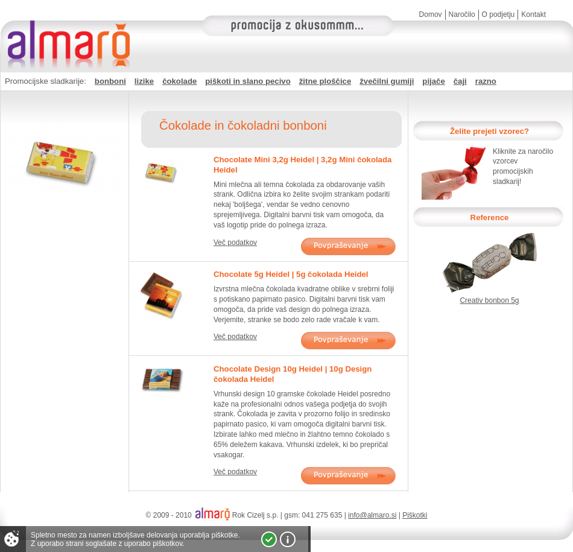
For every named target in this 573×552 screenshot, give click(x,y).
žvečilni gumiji (386, 81)
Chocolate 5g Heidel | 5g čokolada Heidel (291, 274)
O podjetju (498, 14)
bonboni (110, 81)
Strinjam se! (269, 539)
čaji (460, 81)
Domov (430, 14)
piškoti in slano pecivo (247, 81)
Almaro (66, 33)
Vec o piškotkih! (288, 539)
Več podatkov (235, 242)
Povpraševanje (348, 246)
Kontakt (533, 14)
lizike (144, 81)
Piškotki (414, 515)
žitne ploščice (325, 81)
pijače (433, 81)
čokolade (179, 81)
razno (485, 81)
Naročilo (462, 14)
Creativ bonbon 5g (489, 300)
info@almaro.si (372, 515)
